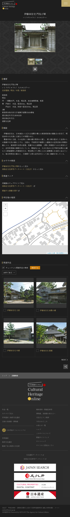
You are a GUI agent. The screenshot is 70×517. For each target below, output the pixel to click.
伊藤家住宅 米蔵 (13, 350)
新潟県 (23, 90)
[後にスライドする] (64, 360)
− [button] (5, 208)
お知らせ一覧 (41, 425)
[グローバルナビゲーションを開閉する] (65, 3)
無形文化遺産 (7, 442)
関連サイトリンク (42, 437)
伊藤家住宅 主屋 (13, 310)
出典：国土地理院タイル (59, 253)
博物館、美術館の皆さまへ (45, 413)
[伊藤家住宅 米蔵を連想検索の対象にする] (5, 350)
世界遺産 (5, 438)
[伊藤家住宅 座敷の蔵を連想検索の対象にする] (37, 310)
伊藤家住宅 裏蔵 (46, 350)
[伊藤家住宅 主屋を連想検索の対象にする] (5, 310)
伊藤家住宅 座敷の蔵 (48, 310)
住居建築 (5, 90)
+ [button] (5, 205)
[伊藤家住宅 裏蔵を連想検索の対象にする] (37, 350)
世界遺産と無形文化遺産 (11, 417)
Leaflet (49, 253)
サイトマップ (41, 441)
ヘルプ (38, 429)
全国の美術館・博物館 (10, 421)
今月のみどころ (41, 421)
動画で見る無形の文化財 (11, 446)
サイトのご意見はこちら (45, 445)
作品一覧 (5, 409)
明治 (12, 90)
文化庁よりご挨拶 (42, 417)
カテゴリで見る (7, 413)
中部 (17, 90)
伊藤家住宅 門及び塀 (10, 166)
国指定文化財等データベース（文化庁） (17, 169)
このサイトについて (43, 433)
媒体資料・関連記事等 (44, 409)
